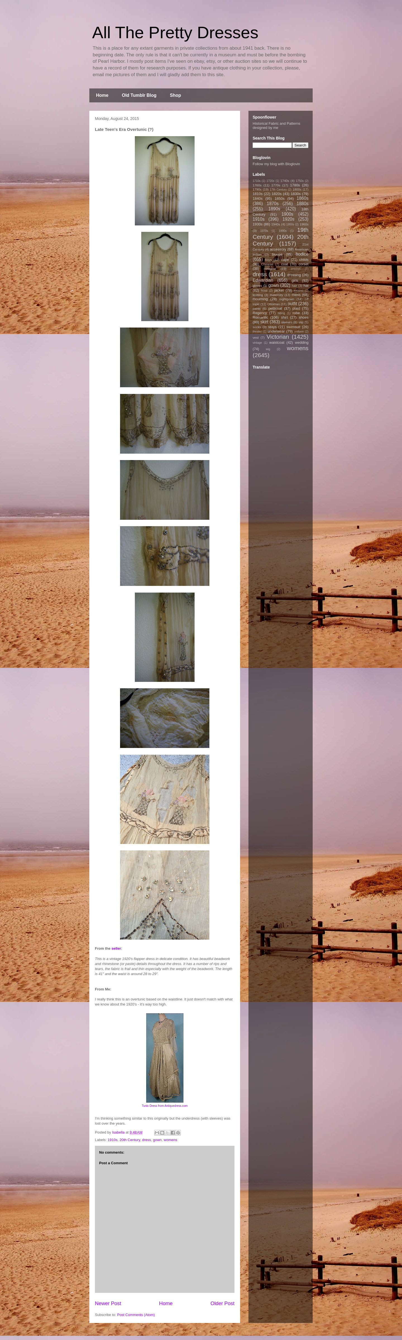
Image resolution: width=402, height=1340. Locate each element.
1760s (257, 185)
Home (102, 95)
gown (157, 1140)
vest (256, 337)
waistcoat (276, 342)
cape (285, 260)
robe (296, 313)
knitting (258, 295)
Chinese (267, 264)
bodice (302, 254)
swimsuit (293, 327)
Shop (175, 95)
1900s (287, 214)
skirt (264, 321)
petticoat (275, 308)
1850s (279, 198)
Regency (260, 313)
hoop (264, 290)
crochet (295, 268)
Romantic (260, 317)
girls (294, 280)
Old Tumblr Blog (139, 95)
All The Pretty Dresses (175, 32)
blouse (277, 254)
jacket (279, 290)
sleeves (286, 322)
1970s (264, 230)
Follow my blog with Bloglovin (276, 164)
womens (170, 1140)
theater (257, 331)
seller (116, 948)
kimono (298, 290)
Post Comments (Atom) (136, 1315)
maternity (276, 295)
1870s (273, 203)
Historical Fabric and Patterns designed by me (276, 125)
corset (303, 264)
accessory (278, 249)
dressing (294, 275)
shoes (303, 317)
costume (270, 268)
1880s (303, 203)
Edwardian (263, 280)
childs (303, 260)
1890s (274, 208)
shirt (284, 317)
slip (300, 322)
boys (268, 259)
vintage (257, 342)
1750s (300, 180)
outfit (292, 303)
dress (146, 1140)
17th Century (278, 189)
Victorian (278, 336)
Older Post (222, 1303)
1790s (257, 189)
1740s (284, 180)
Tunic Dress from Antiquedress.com (165, 1105)
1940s (275, 224)
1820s (276, 194)
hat (305, 285)
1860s (302, 198)
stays (272, 327)
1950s (290, 224)
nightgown (286, 299)
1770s (275, 185)
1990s (282, 230)
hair (294, 285)
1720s (270, 180)
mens (296, 295)
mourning (260, 299)
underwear (276, 331)
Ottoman (273, 304)
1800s (297, 189)
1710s (256, 180)
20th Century (129, 1140)
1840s (257, 198)
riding (281, 313)
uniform (299, 331)
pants (257, 308)
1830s (296, 194)
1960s (304, 224)
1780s (295, 185)
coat (284, 264)
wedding (301, 342)
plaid (296, 308)
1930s (257, 224)
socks (257, 327)
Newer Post (108, 1303)
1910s (113, 1140)
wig (268, 349)
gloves (257, 285)
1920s (289, 219)
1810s (257, 194)
